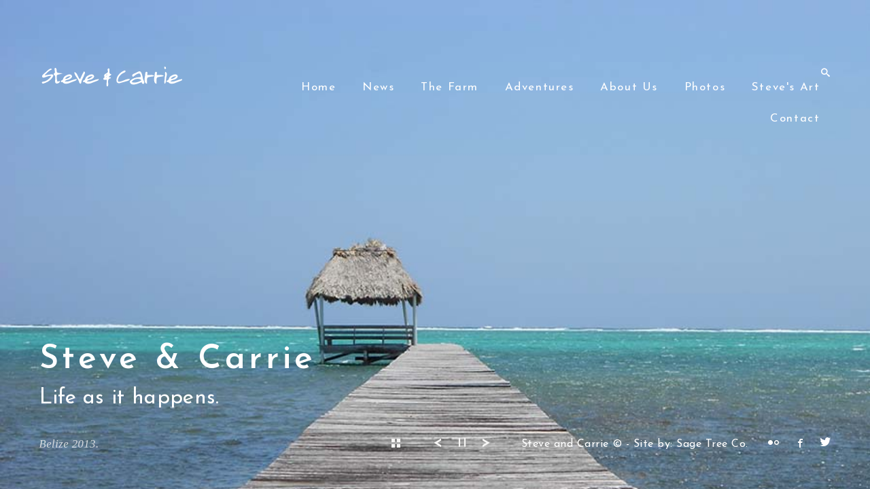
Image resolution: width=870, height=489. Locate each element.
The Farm (449, 87)
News (378, 87)
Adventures (539, 87)
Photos (705, 87)
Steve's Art (786, 87)
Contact (795, 118)
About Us (629, 87)
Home (318, 87)
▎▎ (464, 443)
